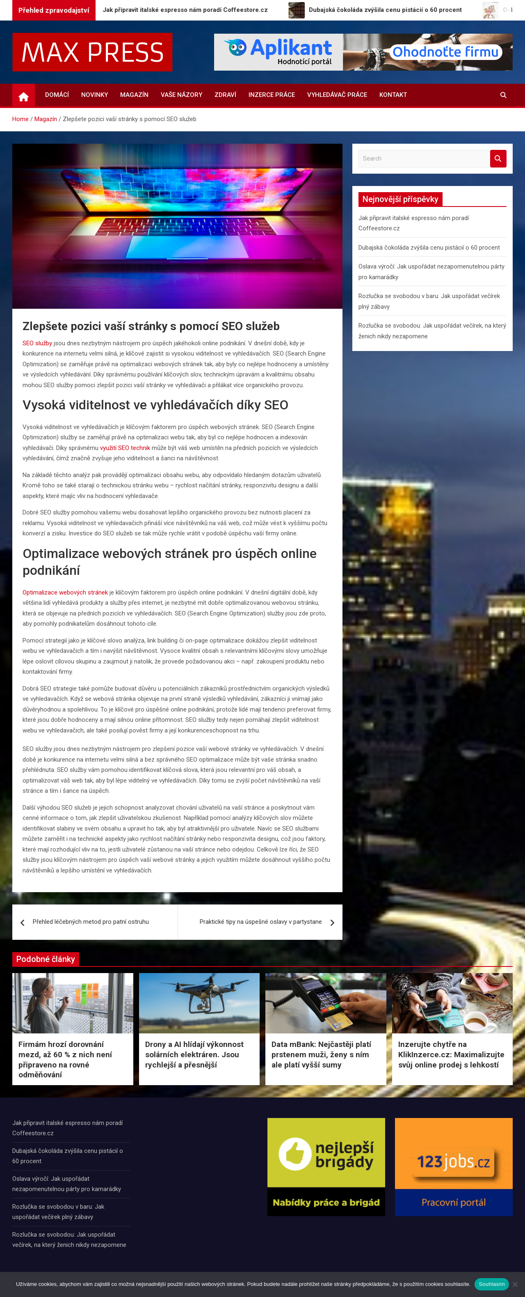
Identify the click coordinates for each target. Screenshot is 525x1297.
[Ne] (515, 1284)
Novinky (94, 95)
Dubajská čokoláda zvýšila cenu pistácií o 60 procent (429, 247)
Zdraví (225, 95)
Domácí (57, 95)
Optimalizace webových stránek (65, 592)
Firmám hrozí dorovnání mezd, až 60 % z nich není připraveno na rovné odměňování (65, 1059)
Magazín (134, 95)
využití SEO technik (125, 448)
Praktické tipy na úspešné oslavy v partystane (261, 921)
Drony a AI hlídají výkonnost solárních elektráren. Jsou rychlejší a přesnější (194, 1054)
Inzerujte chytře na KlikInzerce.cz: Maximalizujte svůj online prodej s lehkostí (451, 1054)
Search (498, 159)
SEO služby (37, 343)
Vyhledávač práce (337, 95)
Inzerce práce (272, 95)
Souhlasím (492, 1284)
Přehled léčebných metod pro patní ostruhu (91, 921)
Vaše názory (181, 95)
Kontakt (393, 95)
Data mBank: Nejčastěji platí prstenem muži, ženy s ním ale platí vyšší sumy (321, 1054)
